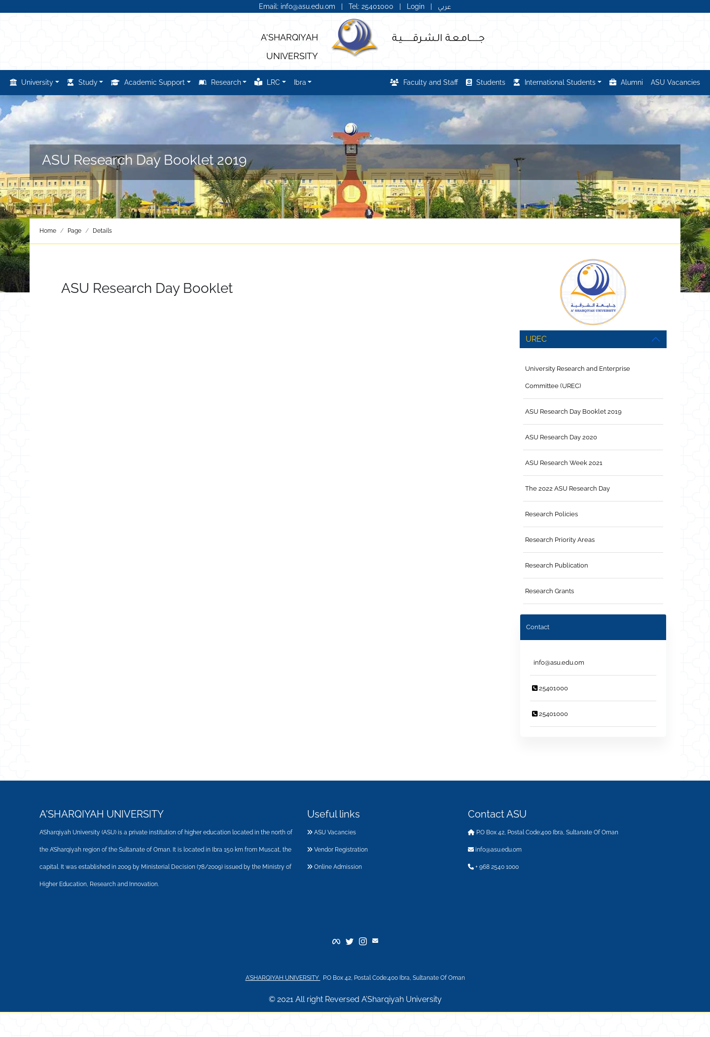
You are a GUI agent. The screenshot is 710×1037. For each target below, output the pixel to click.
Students (485, 82)
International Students (554, 82)
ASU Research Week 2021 (564, 462)
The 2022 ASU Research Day (567, 488)
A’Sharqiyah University (401, 999)
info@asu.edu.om (558, 662)
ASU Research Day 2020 (561, 437)
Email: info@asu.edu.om (297, 6)
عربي (444, 6)
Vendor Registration (337, 849)
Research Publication (556, 565)
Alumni (626, 82)
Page (74, 230)
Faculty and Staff (424, 82)
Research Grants (549, 591)
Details (102, 230)
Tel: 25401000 (372, 6)
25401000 (550, 688)
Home (47, 230)
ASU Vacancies (675, 82)
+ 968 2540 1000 (493, 866)
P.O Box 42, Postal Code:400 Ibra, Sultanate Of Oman (543, 832)
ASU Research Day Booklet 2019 (573, 411)
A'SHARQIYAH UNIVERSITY (283, 977)
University (31, 82)
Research (220, 82)
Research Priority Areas (560, 539)
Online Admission (334, 866)
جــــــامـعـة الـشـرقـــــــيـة (438, 37)
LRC (267, 82)
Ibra (300, 82)
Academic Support (148, 82)
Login (416, 6)
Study (82, 82)
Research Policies (551, 514)
